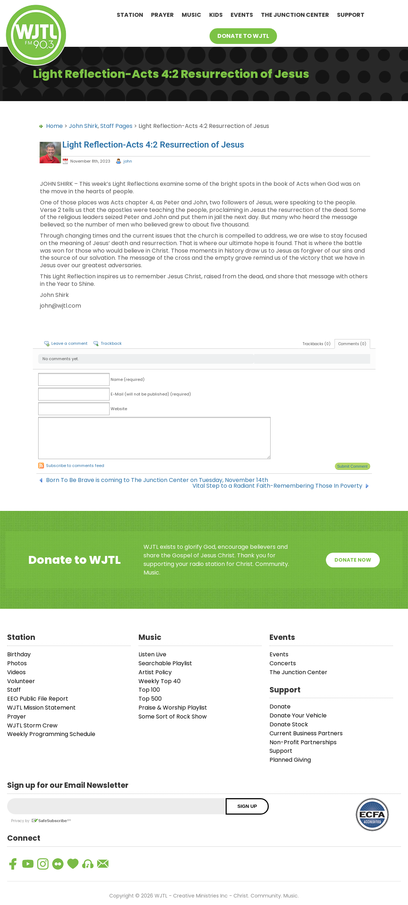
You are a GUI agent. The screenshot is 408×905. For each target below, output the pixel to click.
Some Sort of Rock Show (172, 716)
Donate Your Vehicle (298, 715)
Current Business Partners (306, 733)
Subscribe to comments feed (75, 465)
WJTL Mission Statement (41, 707)
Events (242, 15)
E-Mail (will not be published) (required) (151, 394)
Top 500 (150, 699)
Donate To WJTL (243, 36)
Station (130, 15)
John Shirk (83, 126)
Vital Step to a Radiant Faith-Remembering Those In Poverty (277, 486)
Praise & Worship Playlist (172, 707)
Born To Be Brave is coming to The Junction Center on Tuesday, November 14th (157, 480)
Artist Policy (155, 672)
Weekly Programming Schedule (51, 734)
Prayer (162, 15)
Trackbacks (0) (317, 344)
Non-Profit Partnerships (303, 742)
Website (119, 409)
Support (350, 15)
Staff (14, 690)
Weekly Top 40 (159, 681)
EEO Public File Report (37, 699)
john (128, 161)
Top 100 (149, 690)
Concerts (283, 663)
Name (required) (128, 379)
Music (191, 15)
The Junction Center (295, 15)
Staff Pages (116, 126)
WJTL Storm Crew (32, 725)
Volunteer (21, 681)
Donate (280, 706)
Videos (16, 672)
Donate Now (352, 559)
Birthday (19, 654)
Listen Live (152, 654)
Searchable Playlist (165, 663)
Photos (17, 663)
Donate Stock (289, 724)
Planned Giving (290, 760)
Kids (216, 15)
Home (54, 126)
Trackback (111, 343)
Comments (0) (352, 344)
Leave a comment (69, 343)
